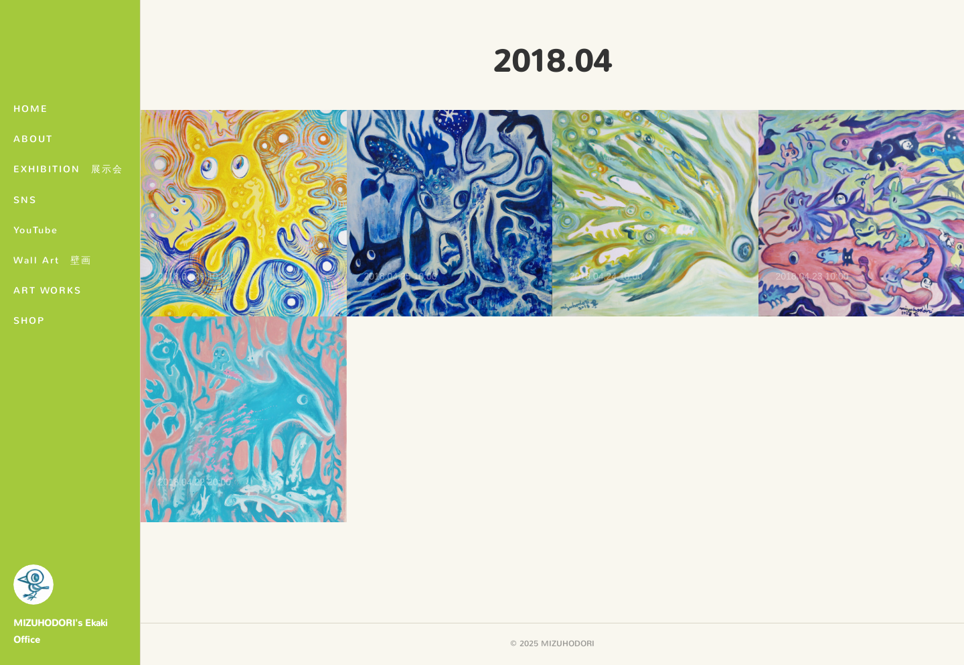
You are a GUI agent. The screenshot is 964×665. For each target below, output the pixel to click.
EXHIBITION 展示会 (68, 169)
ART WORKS (47, 290)
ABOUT (33, 139)
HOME (30, 109)
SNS (25, 200)
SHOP (29, 320)
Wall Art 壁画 (52, 260)
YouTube (35, 230)
